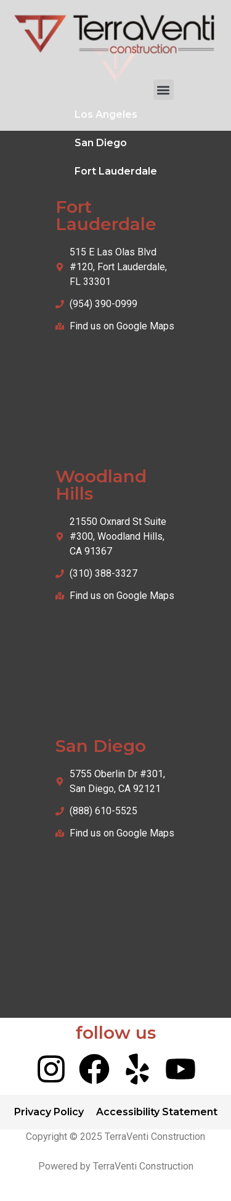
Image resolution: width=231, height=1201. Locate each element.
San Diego (101, 143)
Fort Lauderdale (116, 171)
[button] (163, 90)
